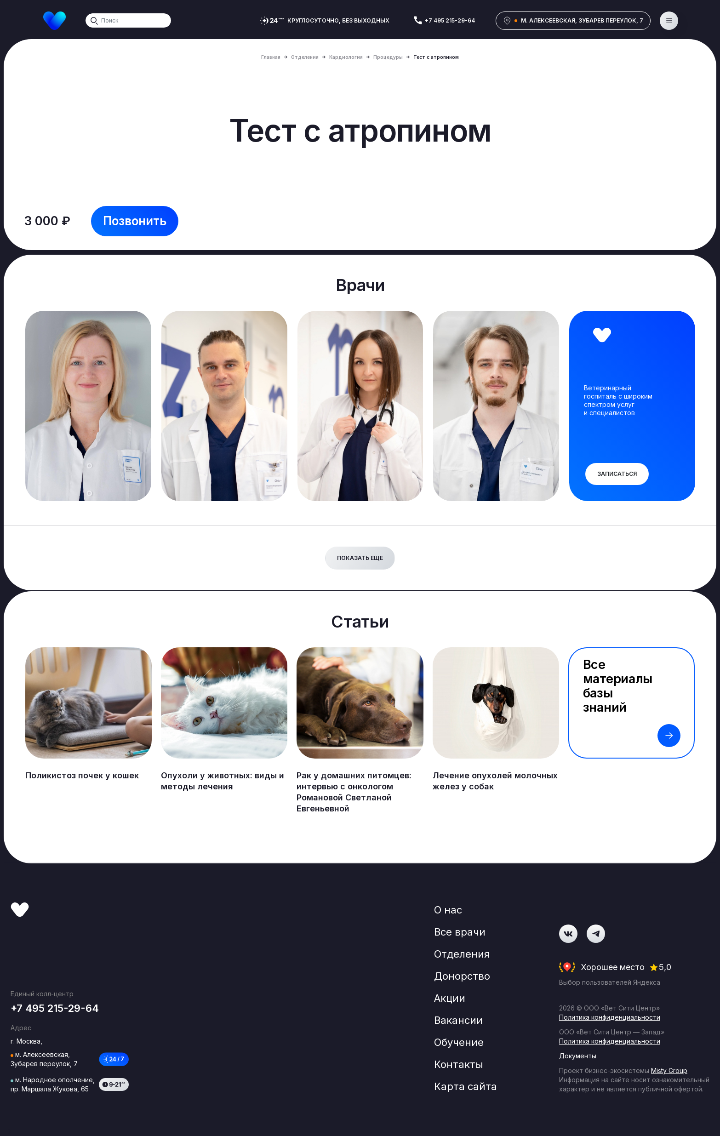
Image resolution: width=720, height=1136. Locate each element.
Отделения (305, 57)
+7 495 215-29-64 (450, 20)
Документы (577, 1056)
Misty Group (669, 1070)
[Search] (128, 20)
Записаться (617, 473)
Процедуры (388, 57)
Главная (270, 57)
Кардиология (346, 57)
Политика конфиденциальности (609, 1017)
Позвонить (134, 221)
